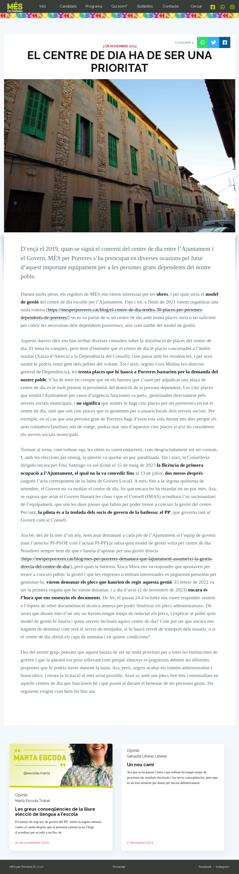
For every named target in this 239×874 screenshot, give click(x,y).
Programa (93, 6)
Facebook (205, 866)
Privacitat (119, 866)
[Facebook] (213, 7)
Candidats (68, 6)
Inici (42, 6)
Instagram (222, 866)
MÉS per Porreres (21, 866)
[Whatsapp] (222, 7)
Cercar (196, 6)
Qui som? (119, 6)
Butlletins (145, 6)
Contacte (171, 6)
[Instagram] (232, 7)
